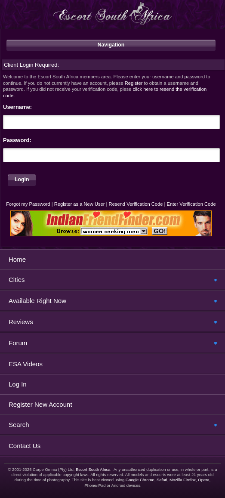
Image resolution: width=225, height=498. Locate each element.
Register (134, 83)
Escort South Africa (93, 469)
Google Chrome (140, 479)
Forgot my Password (28, 204)
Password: (17, 140)
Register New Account (40, 404)
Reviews (21, 321)
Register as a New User (79, 204)
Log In (18, 384)
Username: (17, 107)
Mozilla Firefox (183, 479)
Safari (162, 479)
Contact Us (24, 445)
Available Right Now (37, 300)
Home (17, 259)
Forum (18, 342)
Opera (203, 479)
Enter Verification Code (191, 204)
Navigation (111, 45)
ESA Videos (26, 364)
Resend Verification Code (136, 204)
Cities (17, 279)
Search (19, 424)
